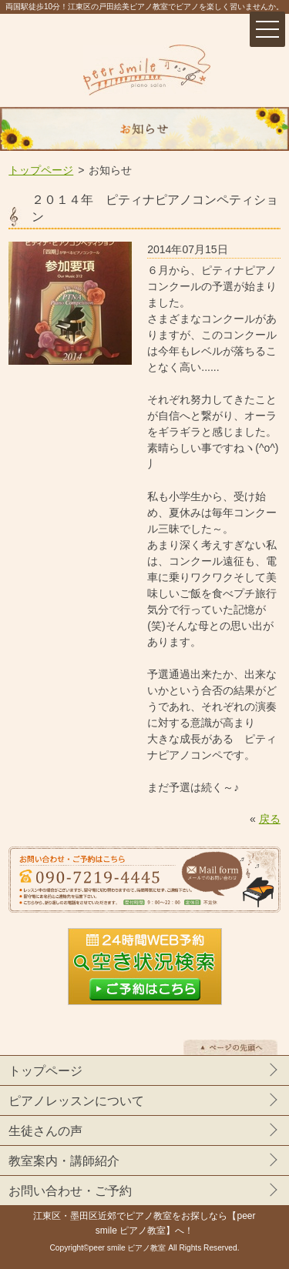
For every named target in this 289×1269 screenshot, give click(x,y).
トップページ (40, 170)
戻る (270, 819)
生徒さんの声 (45, 1130)
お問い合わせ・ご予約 (70, 1190)
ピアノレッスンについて (76, 1100)
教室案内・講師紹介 (63, 1160)
